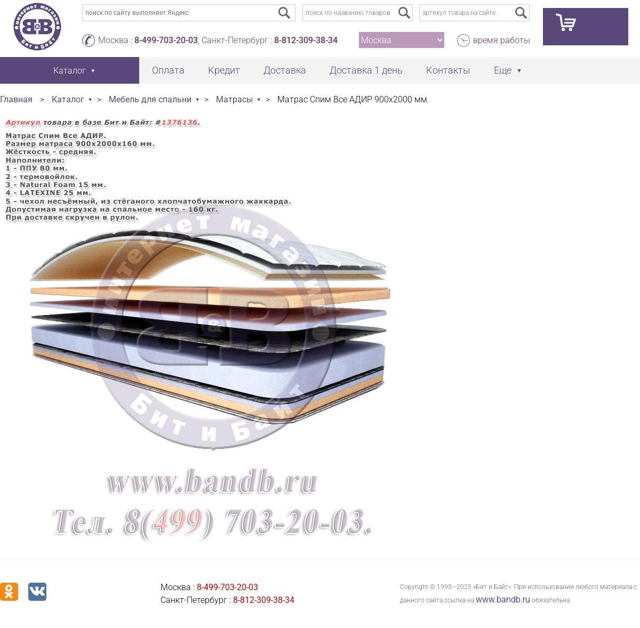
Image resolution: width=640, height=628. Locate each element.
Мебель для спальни (150, 99)
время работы (501, 40)
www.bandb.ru (503, 599)
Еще (502, 70)
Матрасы (234, 99)
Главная (16, 99)
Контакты (448, 70)
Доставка (284, 70)
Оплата (168, 70)
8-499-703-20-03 (166, 40)
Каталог (68, 99)
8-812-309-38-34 (306, 40)
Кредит (224, 70)
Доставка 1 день (366, 70)
